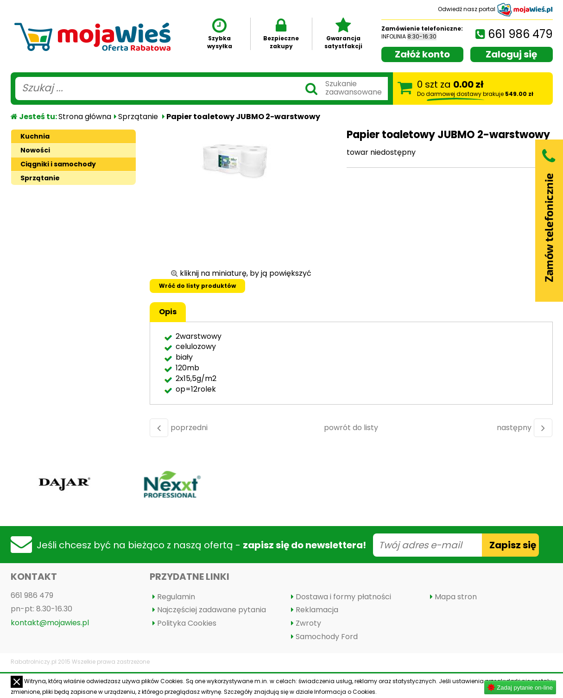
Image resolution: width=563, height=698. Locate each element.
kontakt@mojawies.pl (50, 622)
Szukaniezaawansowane (353, 87)
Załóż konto (422, 54)
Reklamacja (317, 609)
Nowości (35, 150)
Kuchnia (35, 136)
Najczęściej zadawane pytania (211, 609)
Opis (168, 311)
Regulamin (176, 596)
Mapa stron (456, 596)
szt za (475, 88)
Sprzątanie (138, 116)
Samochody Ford (327, 636)
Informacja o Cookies (344, 692)
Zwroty (308, 623)
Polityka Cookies (186, 623)
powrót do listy (351, 427)
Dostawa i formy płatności (343, 596)
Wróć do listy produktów (197, 286)
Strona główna (84, 116)
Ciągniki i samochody (58, 164)
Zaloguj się (511, 54)
